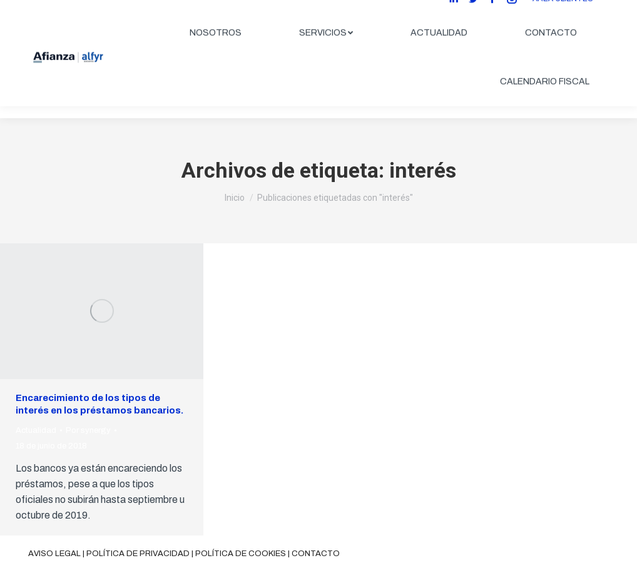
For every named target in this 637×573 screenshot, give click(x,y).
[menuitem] (215, 45)
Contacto (316, 553)
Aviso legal (54, 553)
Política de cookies (240, 553)
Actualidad (36, 430)
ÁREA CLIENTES (563, 10)
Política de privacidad (138, 553)
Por (88, 430)
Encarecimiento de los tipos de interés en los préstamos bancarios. (99, 404)
